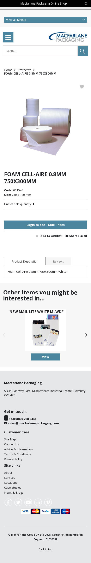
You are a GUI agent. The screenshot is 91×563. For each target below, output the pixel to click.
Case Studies (12, 487)
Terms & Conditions (17, 454)
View (45, 357)
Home (8, 70)
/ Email (82, 236)
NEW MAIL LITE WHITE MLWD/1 (37, 311)
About (8, 473)
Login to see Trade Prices (45, 225)
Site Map (10, 439)
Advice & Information (18, 449)
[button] (83, 51)
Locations (10, 483)
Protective (24, 70)
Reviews (58, 261)
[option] (45, 123)
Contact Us (11, 444)
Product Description (25, 261)
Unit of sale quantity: (18, 204)
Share (73, 236)
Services (9, 478)
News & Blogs (13, 492)
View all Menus (16, 20)
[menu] (8, 37)
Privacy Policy (13, 459)
